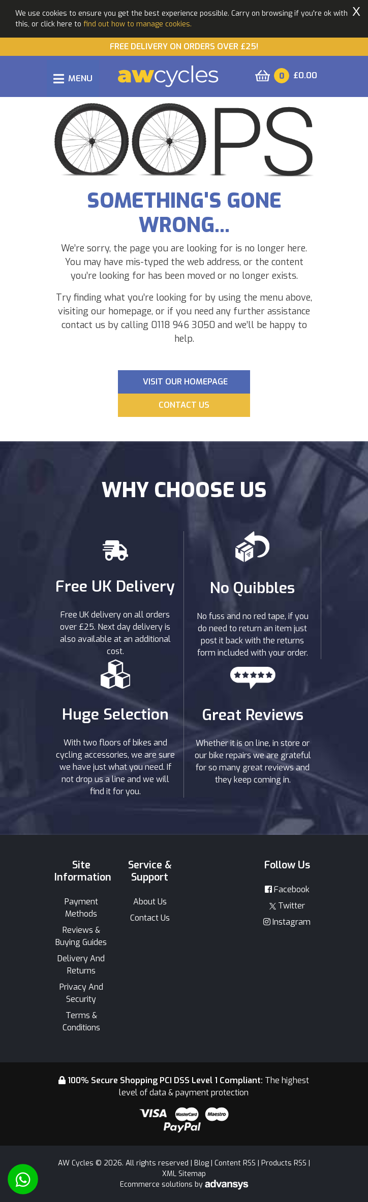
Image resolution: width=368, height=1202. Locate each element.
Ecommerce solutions (157, 1184)
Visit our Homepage (185, 381)
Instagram (287, 922)
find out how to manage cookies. (137, 24)
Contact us (184, 405)
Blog (201, 1163)
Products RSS (283, 1163)
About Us (150, 901)
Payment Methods (81, 907)
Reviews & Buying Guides (81, 936)
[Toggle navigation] (73, 78)
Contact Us (150, 918)
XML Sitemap (184, 1174)
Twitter (287, 905)
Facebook (287, 889)
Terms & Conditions (81, 1021)
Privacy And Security (81, 993)
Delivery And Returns (81, 964)
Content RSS (235, 1163)
